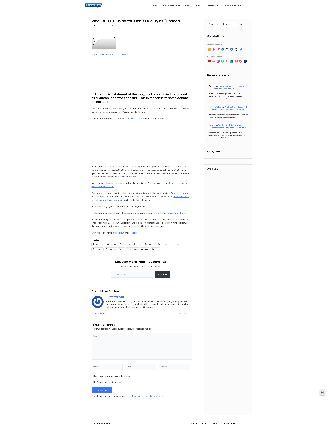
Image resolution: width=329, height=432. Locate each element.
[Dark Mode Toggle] (322, 392)
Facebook (132, 232)
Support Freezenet (175, 5)
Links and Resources (233, 5)
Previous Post (99, 314)
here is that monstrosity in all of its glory (170, 213)
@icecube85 (118, 232)
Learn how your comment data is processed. (147, 396)
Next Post (183, 314)
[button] (204, 5)
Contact (216, 423)
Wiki (190, 5)
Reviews (214, 5)
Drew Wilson (216, 107)
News (160, 5)
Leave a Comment (100, 54)
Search (243, 24)
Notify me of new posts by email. (107, 382)
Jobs (205, 423)
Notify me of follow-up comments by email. (112, 376)
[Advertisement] (110, 76)
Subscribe (162, 274)
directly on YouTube (135, 118)
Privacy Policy (231, 423)
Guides (200, 5)
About (195, 423)
